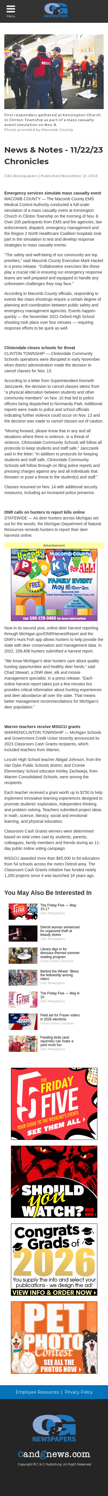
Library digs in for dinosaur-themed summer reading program (60, 953)
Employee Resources (37, 1392)
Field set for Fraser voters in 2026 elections (60, 1017)
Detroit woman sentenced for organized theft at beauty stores (59, 931)
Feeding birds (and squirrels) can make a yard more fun (56, 1041)
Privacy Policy (79, 1392)
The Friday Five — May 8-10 (60, 995)
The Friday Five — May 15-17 (58, 907)
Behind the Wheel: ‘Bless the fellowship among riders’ (59, 975)
